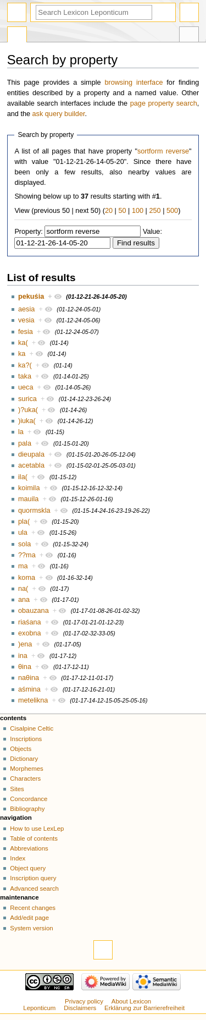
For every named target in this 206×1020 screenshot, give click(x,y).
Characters (25, 778)
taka (24, 376)
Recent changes (32, 907)
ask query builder (58, 114)
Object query (28, 868)
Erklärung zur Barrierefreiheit (144, 1008)
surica (27, 399)
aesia (26, 309)
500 (172, 211)
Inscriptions (26, 739)
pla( (24, 521)
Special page (17, 36)
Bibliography (27, 808)
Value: (152, 231)
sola (24, 544)
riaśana (29, 622)
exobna (29, 633)
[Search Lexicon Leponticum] (94, 12)
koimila (29, 488)
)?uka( (28, 410)
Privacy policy (84, 1001)
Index (17, 858)
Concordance (28, 799)
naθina (28, 678)
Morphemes (26, 768)
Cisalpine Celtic (31, 728)
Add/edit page (29, 917)
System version (31, 928)
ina (22, 656)
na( (23, 589)
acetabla (31, 465)
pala (24, 443)
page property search (163, 103)
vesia (26, 320)
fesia (25, 332)
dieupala (31, 454)
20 (109, 211)
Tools (189, 36)
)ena (25, 644)
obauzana (33, 611)
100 (137, 211)
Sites (17, 789)
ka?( (25, 365)
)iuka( (27, 421)
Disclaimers (80, 1008)
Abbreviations (29, 848)
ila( (22, 477)
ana (24, 600)
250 (154, 211)
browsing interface (133, 82)
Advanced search (34, 888)
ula (22, 532)
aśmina (29, 689)
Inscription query (33, 878)
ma (23, 566)
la (21, 432)
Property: (28, 231)
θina (24, 667)
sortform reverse (163, 151)
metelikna (33, 700)
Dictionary (24, 758)
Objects (20, 748)
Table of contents (34, 838)
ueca (26, 387)
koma (26, 578)
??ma (27, 555)
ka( (23, 343)
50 (122, 211)
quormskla (34, 510)
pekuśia (31, 296)
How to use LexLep (37, 828)
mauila (28, 499)
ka (21, 354)
